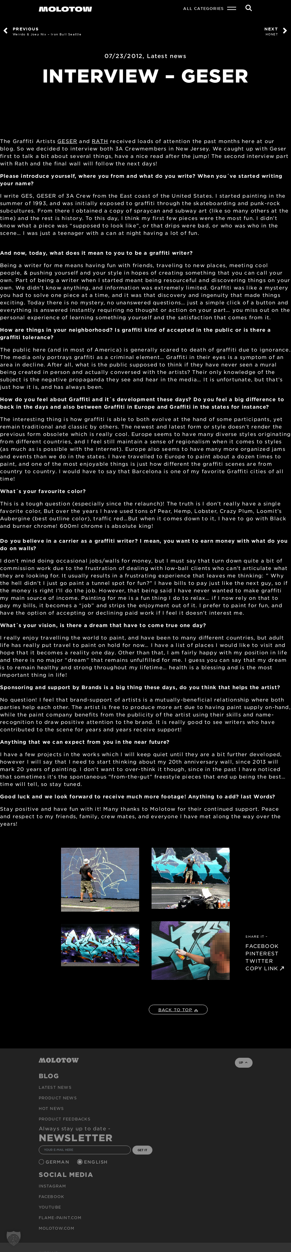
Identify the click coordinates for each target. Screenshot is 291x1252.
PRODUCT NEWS (58, 1097)
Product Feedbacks (64, 1118)
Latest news (167, 55)
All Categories (203, 8)
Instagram (52, 1185)
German (58, 1161)
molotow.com (57, 1228)
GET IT (142, 1150)
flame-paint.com (60, 1217)
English (96, 1161)
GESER (67, 141)
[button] (13, 1238)
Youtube (50, 1207)
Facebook (51, 1196)
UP (243, 1062)
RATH (100, 141)
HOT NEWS (51, 1108)
